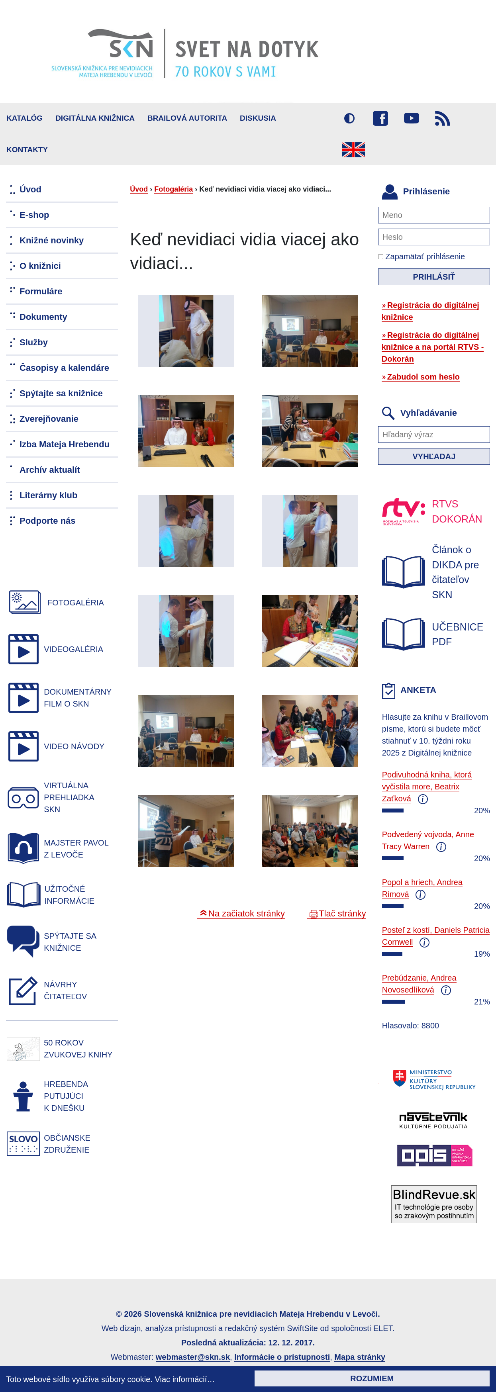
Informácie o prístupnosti (282, 1357)
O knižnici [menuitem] (40, 266)
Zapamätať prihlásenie (421, 256)
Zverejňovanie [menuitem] (49, 419)
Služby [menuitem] (34, 342)
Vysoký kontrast (349, 118)
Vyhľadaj (433, 456)
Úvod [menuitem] (30, 189)
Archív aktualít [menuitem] (50, 470)
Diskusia (258, 118)
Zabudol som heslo (423, 376)
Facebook (380, 118)
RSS (442, 118)
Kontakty (27, 149)
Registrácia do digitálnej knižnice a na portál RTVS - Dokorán (433, 347)
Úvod (139, 189)
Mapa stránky (359, 1357)
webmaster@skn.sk (193, 1357)
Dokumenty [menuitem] (43, 317)
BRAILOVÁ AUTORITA (187, 118)
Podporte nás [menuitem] (48, 521)
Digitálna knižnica (95, 118)
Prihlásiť (434, 276)
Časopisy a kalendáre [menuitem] (64, 368)
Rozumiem (372, 1378)
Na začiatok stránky (246, 913)
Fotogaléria (173, 189)
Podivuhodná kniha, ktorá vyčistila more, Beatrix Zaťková (427, 786)
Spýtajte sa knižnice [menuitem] (61, 393)
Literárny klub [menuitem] (48, 495)
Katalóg (24, 118)
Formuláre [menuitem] (41, 291)
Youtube (411, 118)
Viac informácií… (185, 1379)
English (353, 149)
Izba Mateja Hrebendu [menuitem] (65, 444)
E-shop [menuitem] (34, 215)
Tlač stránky (342, 913)
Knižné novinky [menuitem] (52, 240)
